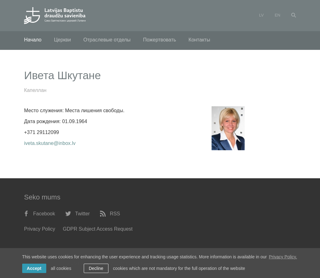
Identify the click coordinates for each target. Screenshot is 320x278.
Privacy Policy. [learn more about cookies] (283, 256)
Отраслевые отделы (107, 39)
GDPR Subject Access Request (97, 229)
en (277, 15)
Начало (33, 39)
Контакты (199, 39)
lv (261, 15)
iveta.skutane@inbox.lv (50, 143)
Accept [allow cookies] (34, 268)
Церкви (62, 39)
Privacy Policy (39, 229)
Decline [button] (96, 268)
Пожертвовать (159, 39)
